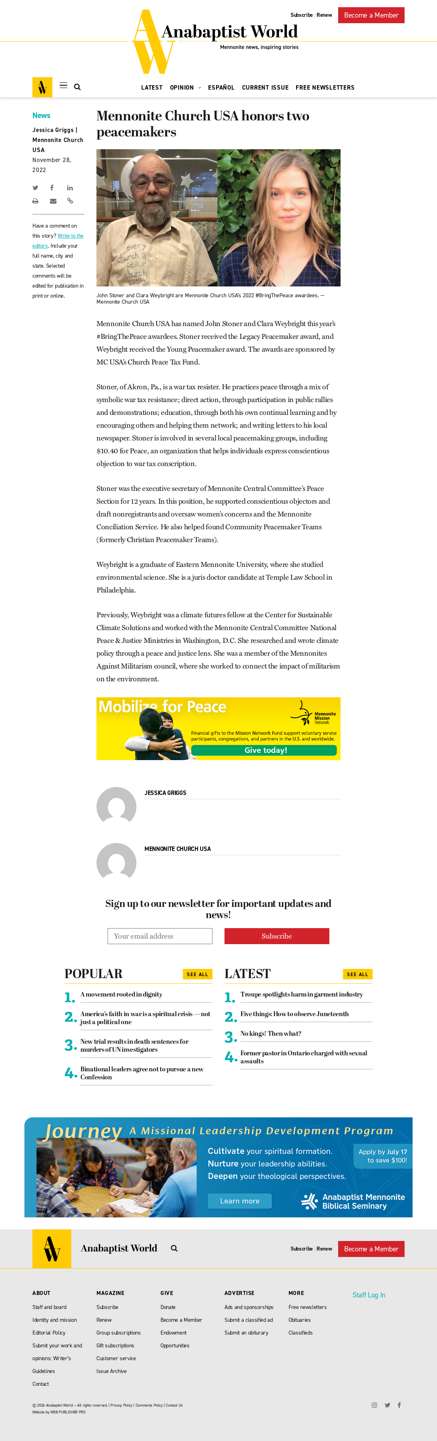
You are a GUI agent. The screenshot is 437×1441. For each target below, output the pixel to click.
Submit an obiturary (247, 1333)
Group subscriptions (118, 1333)
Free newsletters (308, 1307)
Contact (40, 1384)
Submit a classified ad (249, 1320)
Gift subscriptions (115, 1345)
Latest (152, 88)
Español (221, 88)
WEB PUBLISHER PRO (67, 1412)
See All (197, 974)
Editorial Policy (49, 1333)
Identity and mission (54, 1320)
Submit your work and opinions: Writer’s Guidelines (57, 1358)
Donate (168, 1307)
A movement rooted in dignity (121, 995)
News (41, 115)
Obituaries (300, 1320)
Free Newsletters (325, 88)
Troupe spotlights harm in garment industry (302, 995)
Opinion (185, 88)
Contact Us (174, 1405)
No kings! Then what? (271, 1034)
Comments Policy (149, 1405)
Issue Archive (111, 1371)
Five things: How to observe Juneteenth (295, 1014)
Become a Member (371, 15)
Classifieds (301, 1333)
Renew (324, 15)
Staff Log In (369, 1295)
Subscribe (302, 15)
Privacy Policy (121, 1405)
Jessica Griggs (53, 130)
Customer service (116, 1358)
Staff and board (49, 1307)
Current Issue (265, 88)
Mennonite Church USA (177, 849)
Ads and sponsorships (249, 1307)
